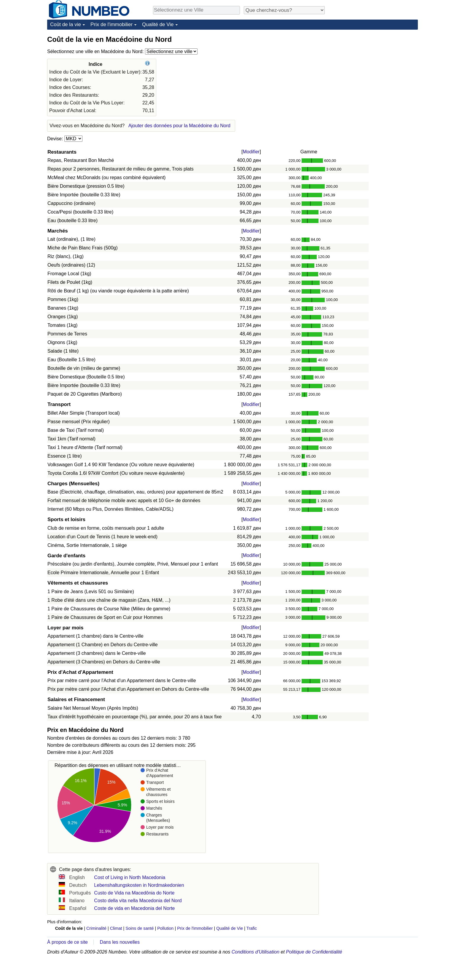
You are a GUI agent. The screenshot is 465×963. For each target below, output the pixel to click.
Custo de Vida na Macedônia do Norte (134, 892)
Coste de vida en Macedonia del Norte (134, 908)
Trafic (251, 928)
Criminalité (96, 928)
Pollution (165, 928)
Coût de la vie (65, 24)
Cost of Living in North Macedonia (129, 877)
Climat (116, 928)
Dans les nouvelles (120, 942)
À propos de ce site (67, 942)
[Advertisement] (373, 72)
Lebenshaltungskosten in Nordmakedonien (139, 885)
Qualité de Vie (157, 24)
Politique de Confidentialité (314, 951)
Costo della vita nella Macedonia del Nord (137, 900)
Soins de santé (139, 928)
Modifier (251, 151)
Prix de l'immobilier (111, 24)
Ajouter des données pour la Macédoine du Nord (179, 125)
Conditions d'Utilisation (255, 951)
